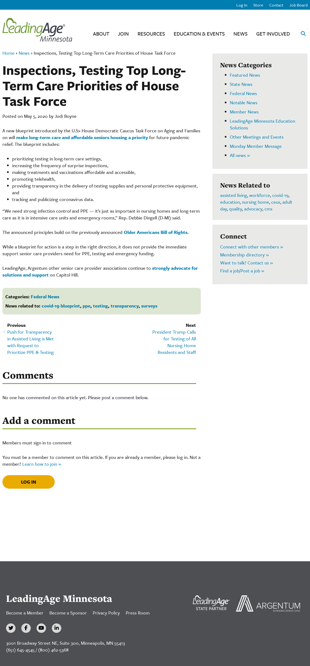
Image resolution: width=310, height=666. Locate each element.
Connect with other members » (251, 246)
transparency (125, 305)
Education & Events (199, 33)
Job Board (298, 5)
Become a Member (25, 612)
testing (100, 305)
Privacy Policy (106, 612)
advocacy (253, 208)
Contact (276, 5)
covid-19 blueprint (61, 305)
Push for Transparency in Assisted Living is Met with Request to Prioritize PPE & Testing (30, 342)
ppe (86, 305)
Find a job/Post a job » (242, 270)
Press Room (138, 612)
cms (268, 208)
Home (8, 53)
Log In (241, 5)
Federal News (45, 296)
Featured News (245, 75)
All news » (240, 155)
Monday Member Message (256, 146)
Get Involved (273, 33)
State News (241, 84)
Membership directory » (244, 254)
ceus (275, 202)
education (230, 202)
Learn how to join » (41, 464)
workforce (259, 195)
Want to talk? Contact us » (246, 262)
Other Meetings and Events (257, 137)
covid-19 (280, 195)
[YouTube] (41, 628)
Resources (151, 33)
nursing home (255, 202)
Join (123, 33)
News (240, 33)
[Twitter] (11, 628)
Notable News (243, 102)
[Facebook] (26, 628)
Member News (244, 111)
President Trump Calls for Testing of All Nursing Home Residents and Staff (174, 342)
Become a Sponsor (68, 612)
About (101, 33)
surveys (149, 305)
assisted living (233, 195)
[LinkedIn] (56, 628)
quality (235, 208)
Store (258, 5)
